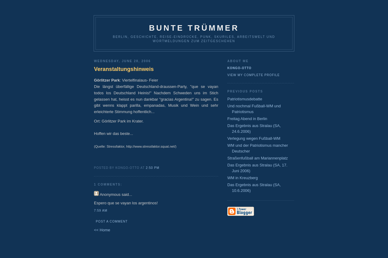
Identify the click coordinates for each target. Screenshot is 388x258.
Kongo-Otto (239, 68)
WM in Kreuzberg (242, 178)
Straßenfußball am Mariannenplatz (257, 158)
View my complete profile (253, 75)
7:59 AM (100, 210)
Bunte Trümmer (194, 27)
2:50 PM (152, 167)
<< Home (102, 230)
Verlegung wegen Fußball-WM (253, 138)
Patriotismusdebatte (244, 99)
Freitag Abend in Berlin (247, 118)
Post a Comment (112, 221)
